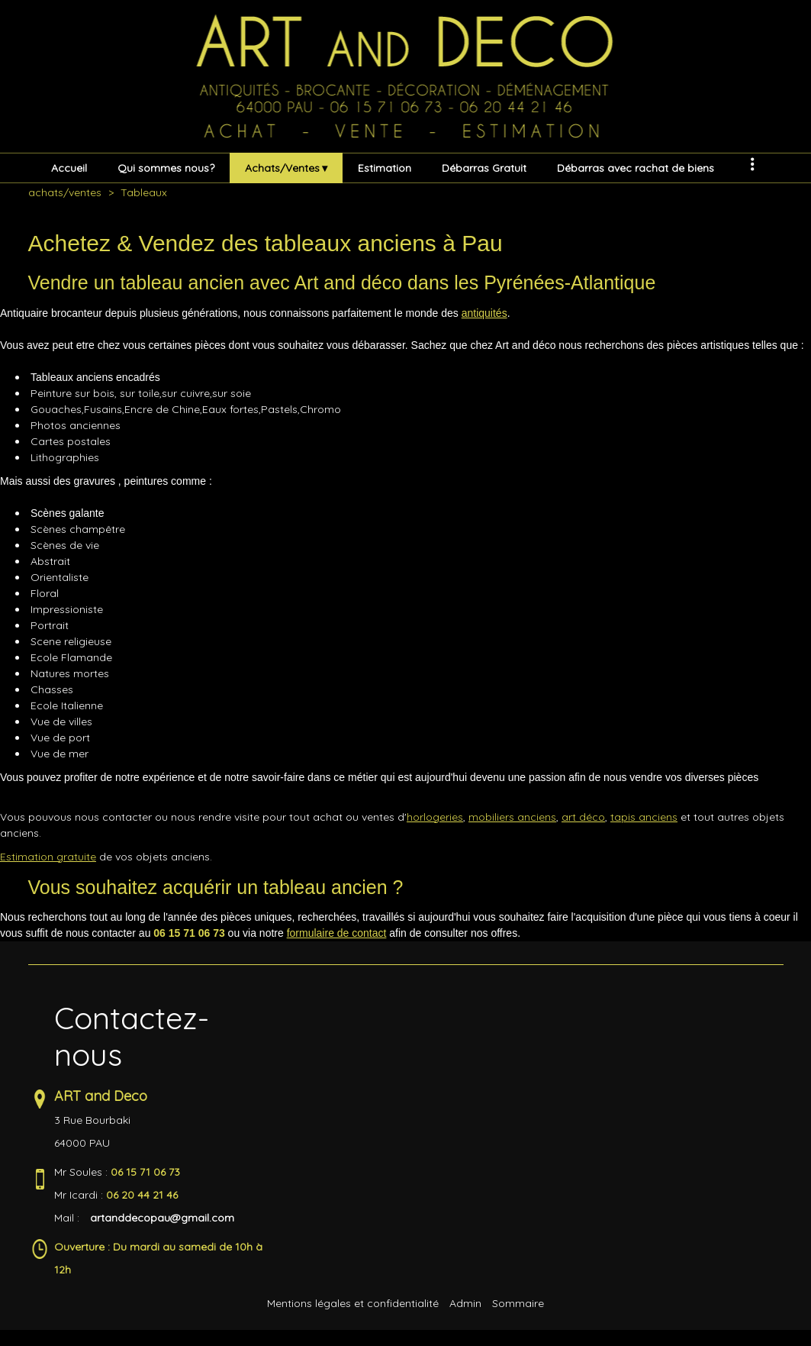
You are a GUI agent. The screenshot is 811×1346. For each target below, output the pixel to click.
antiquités (484, 313)
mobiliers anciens (512, 817)
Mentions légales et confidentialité (353, 1303)
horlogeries (435, 817)
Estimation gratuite (48, 856)
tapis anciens (643, 817)
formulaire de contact (337, 933)
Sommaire (518, 1303)
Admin (465, 1303)
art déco (583, 817)
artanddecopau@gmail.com (162, 1218)
